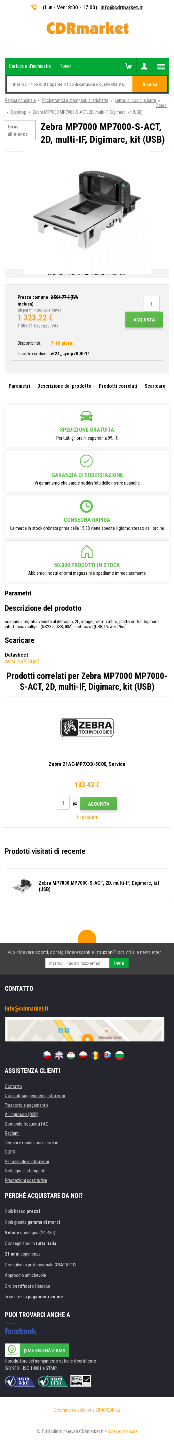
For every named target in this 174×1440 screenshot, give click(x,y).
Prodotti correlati (118, 386)
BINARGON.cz (108, 1410)
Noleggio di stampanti (25, 1171)
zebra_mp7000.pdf (22, 661)
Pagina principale (20, 100)
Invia (119, 963)
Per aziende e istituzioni (27, 1161)
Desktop (18, 112)
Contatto (13, 1086)
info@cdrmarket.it (121, 7)
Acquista (144, 320)
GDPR (10, 1152)
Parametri (19, 386)
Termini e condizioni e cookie (31, 1143)
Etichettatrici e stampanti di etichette (75, 100)
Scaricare (155, 386)
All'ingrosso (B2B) (21, 1114)
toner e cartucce (122, 1431)
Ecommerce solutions (74, 1410)
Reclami (12, 1133)
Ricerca (150, 84)
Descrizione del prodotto (64, 386)
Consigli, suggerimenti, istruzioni (35, 1095)
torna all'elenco (18, 130)
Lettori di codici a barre (135, 100)
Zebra (161, 105)
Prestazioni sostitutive (26, 1180)
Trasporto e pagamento (26, 1105)
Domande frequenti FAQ (27, 1124)
